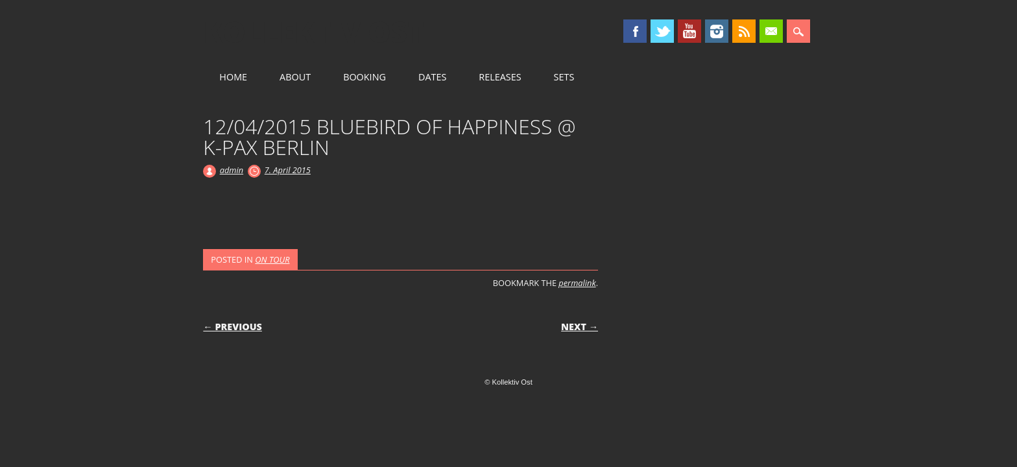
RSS (744, 31)
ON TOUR (272, 259)
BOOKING (364, 77)
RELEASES (500, 77)
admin (231, 170)
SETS (564, 77)
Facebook (635, 31)
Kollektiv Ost (313, 31)
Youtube (689, 31)
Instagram (716, 31)
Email (771, 31)
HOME (233, 77)
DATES (432, 77)
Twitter (662, 31)
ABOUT (295, 77)
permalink (576, 283)
